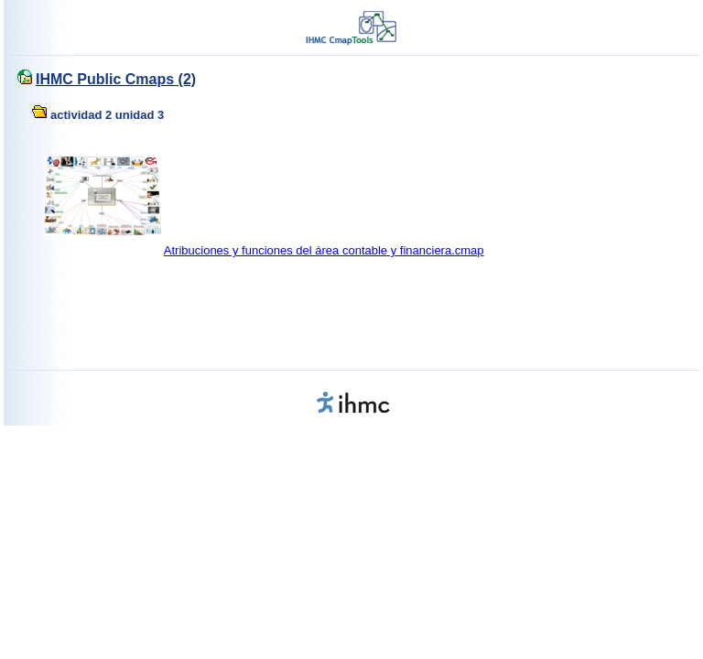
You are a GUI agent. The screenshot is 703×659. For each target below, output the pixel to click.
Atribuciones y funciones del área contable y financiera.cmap (324, 250)
